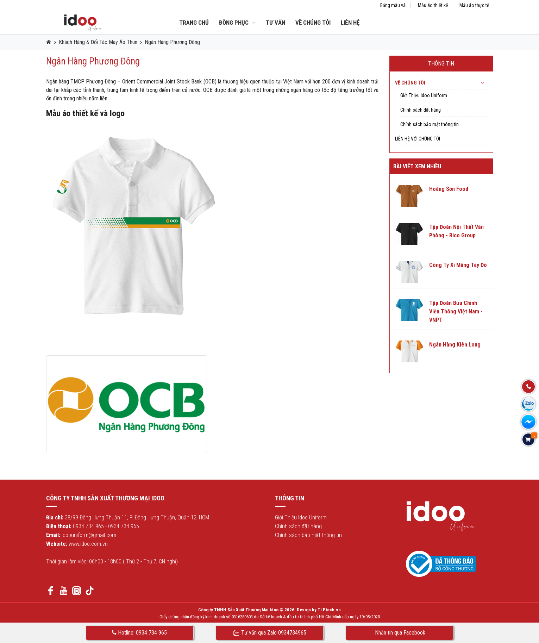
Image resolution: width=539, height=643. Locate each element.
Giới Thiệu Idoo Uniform (423, 95)
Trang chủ (194, 22)
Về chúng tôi (313, 22)
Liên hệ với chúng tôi (417, 139)
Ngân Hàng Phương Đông (172, 42)
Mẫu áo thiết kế (433, 5)
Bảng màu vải (393, 5)
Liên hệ (350, 22)
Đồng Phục (237, 22)
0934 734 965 (88, 526)
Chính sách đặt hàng (420, 110)
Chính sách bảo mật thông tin (429, 124)
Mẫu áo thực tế (474, 5)
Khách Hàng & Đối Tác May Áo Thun (98, 42)
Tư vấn (275, 22)
